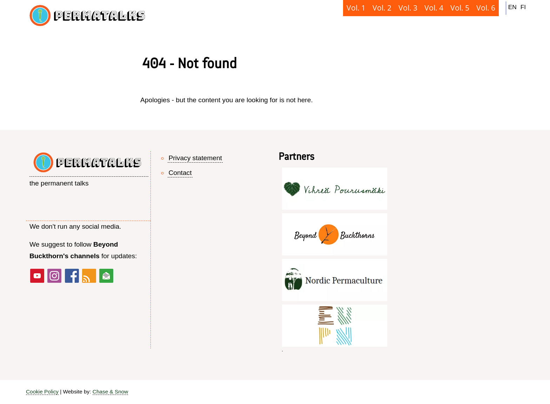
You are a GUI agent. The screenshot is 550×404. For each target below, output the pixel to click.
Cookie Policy (42, 392)
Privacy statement (195, 158)
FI (523, 7)
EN (512, 7)
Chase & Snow (110, 392)
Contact (180, 172)
